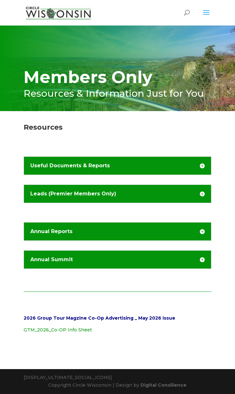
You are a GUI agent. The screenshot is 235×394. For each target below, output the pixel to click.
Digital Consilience (163, 385)
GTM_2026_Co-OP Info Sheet (58, 330)
